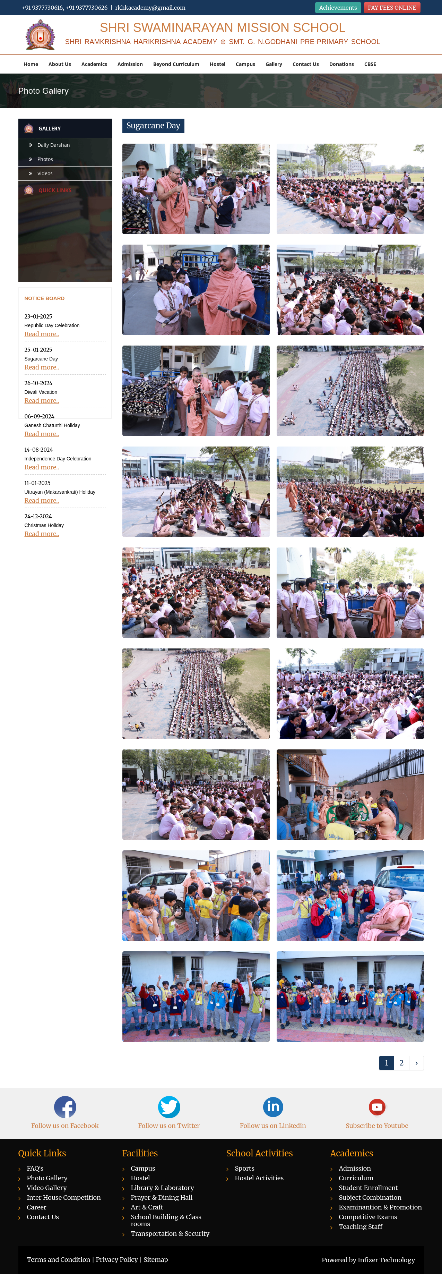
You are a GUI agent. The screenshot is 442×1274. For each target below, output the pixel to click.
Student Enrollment (368, 1188)
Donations (341, 64)
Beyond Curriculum (176, 64)
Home (31, 64)
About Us (60, 64)
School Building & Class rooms (166, 1220)
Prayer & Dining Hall (162, 1197)
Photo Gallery (47, 1178)
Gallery (274, 64)
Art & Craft (147, 1207)
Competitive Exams (368, 1217)
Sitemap (156, 1260)
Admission (130, 64)
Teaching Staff (361, 1227)
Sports (244, 1168)
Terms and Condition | (61, 1260)
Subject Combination (370, 1197)
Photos (45, 159)
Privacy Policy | (120, 1260)
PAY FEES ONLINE (392, 7)
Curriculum (356, 1178)
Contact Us (306, 64)
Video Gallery (47, 1188)
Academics (94, 64)
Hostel (217, 64)
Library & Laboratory (162, 1188)
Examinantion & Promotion (380, 1207)
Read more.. (42, 334)
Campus (245, 64)
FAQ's (35, 1168)
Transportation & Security (170, 1234)
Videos (45, 173)
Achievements (338, 7)
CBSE (370, 64)
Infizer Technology (386, 1260)
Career (36, 1207)
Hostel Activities (259, 1178)
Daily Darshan (53, 145)
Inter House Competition (64, 1197)
